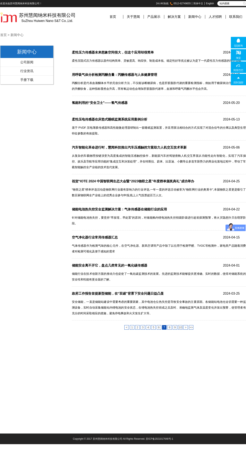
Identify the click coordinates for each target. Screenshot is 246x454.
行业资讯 (26, 71)
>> (191, 327)
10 (180, 327)
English (210, 3)
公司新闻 (26, 62)
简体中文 (198, 3)
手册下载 (26, 80)
